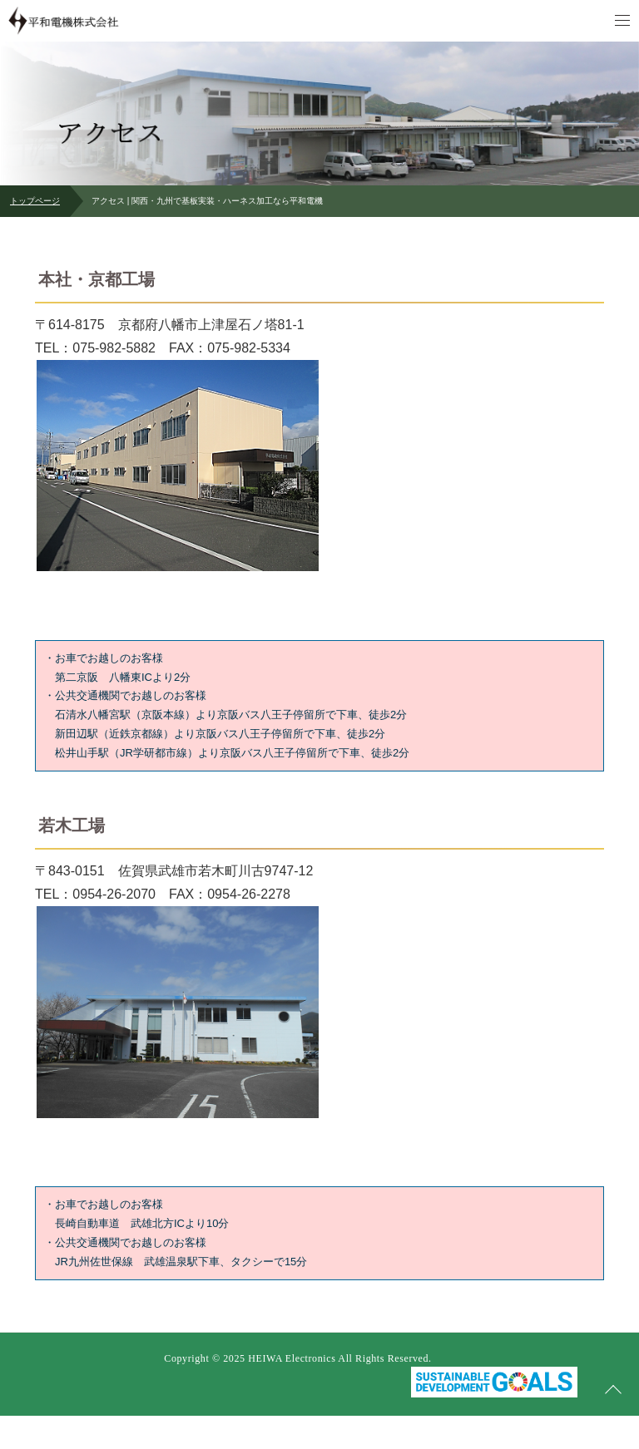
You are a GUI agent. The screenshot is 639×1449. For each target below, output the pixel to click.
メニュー (622, 21)
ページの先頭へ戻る (613, 1390)
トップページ (35, 200)
